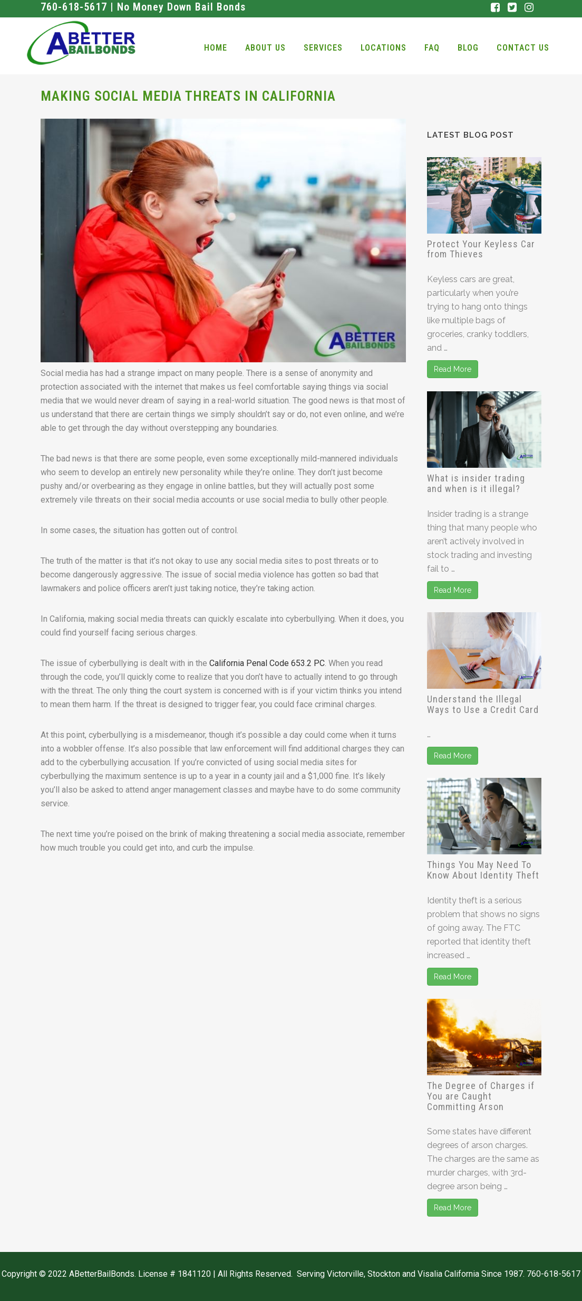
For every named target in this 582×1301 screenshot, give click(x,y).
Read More (452, 369)
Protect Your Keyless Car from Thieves (481, 249)
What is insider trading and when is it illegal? (476, 483)
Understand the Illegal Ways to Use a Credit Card (483, 704)
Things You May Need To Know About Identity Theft (483, 870)
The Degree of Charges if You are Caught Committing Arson (481, 1096)
